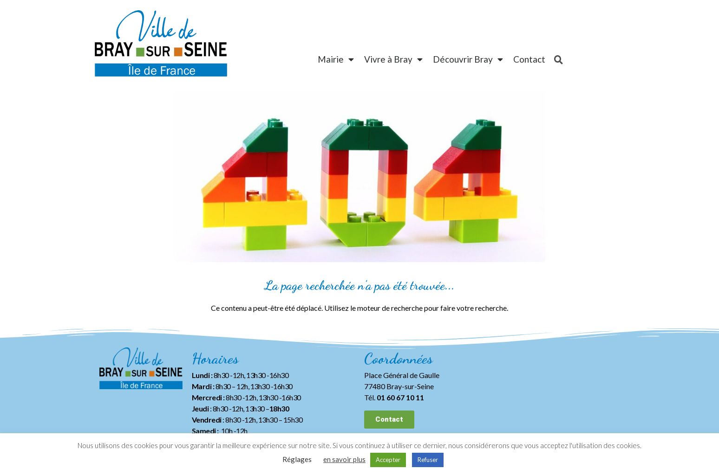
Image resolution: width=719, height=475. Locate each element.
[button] (389, 420)
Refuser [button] (428, 459)
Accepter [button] (388, 459)
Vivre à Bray (393, 59)
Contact (529, 59)
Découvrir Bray (468, 59)
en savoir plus (344, 459)
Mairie (336, 59)
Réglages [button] (297, 459)
